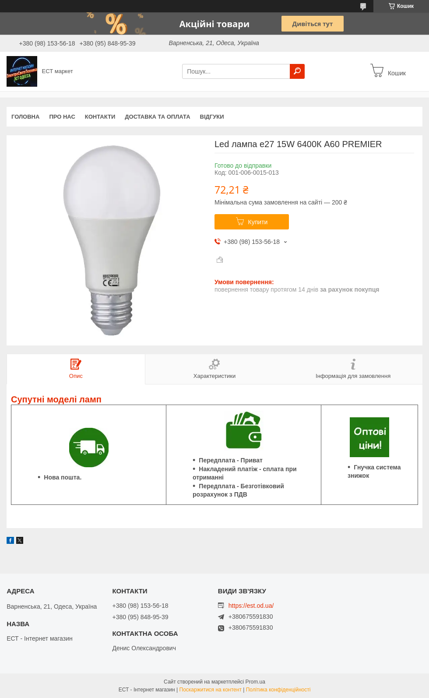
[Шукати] (297, 71)
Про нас (62, 116)
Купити (258, 222)
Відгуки (212, 116)
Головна (25, 116)
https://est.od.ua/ (251, 605)
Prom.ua (255, 682)
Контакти (100, 116)
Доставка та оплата (157, 116)
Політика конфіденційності (278, 690)
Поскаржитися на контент (210, 690)
